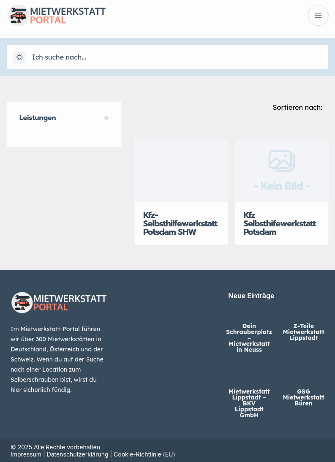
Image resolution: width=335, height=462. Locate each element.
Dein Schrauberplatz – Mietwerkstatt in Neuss (249, 338)
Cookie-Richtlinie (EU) (144, 454)
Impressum (26, 454)
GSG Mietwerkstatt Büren (303, 397)
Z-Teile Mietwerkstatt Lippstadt (303, 332)
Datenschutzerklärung (78, 454)
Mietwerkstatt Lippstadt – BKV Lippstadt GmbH (249, 403)
